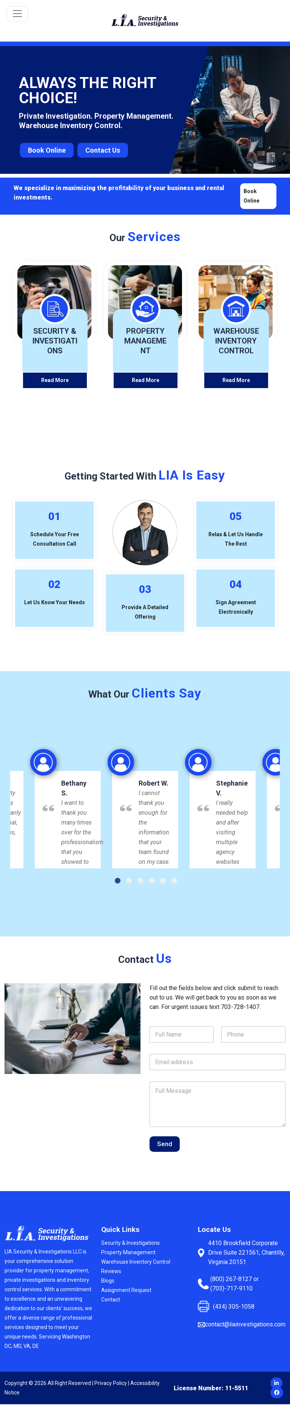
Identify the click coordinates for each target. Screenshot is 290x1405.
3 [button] (140, 881)
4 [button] (151, 881)
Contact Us (102, 150)
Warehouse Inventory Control (135, 1263)
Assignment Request (126, 1291)
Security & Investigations (130, 1244)
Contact (110, 1300)
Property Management (128, 1253)
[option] (145, 801)
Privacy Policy (110, 1384)
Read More (55, 381)
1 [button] (117, 881)
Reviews (111, 1272)
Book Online (47, 150)
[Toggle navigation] (17, 13)
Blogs (107, 1281)
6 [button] (174, 881)
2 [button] (129, 881)
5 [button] (163, 881)
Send (164, 1144)
